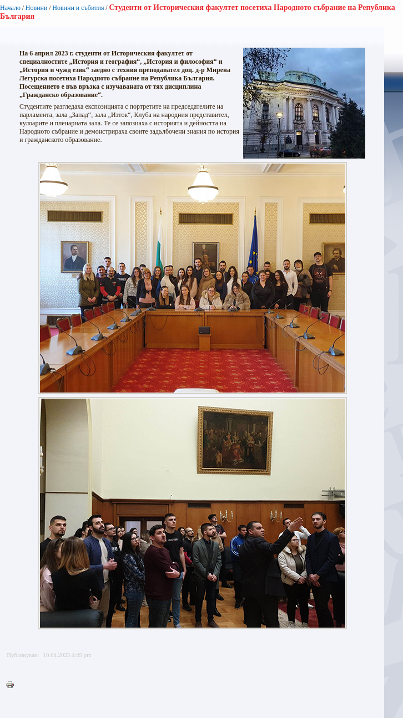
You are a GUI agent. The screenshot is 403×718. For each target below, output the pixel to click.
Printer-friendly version (13, 685)
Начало (10, 8)
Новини (37, 8)
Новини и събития (78, 8)
